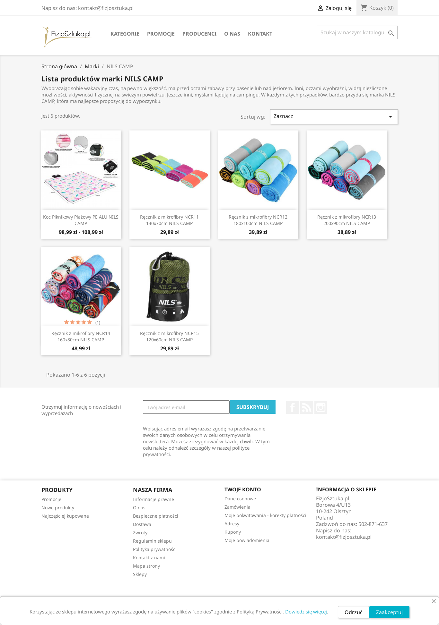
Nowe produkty (57, 507)
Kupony (232, 532)
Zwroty (140, 532)
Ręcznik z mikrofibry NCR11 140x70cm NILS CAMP (169, 220)
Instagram (320, 407)
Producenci (199, 33)
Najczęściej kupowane (65, 516)
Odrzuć (354, 612)
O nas (232, 33)
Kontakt (260, 33)
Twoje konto (242, 489)
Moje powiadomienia (246, 540)
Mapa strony (146, 566)
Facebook (292, 407)
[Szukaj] (357, 32)
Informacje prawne (153, 499)
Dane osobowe (240, 499)
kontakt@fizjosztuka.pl (344, 536)
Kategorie (124, 33)
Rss (306, 407)
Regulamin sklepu (152, 541)
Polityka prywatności (155, 549)
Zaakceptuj (389, 612)
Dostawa (142, 524)
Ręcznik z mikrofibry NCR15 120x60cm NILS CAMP (169, 336)
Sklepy (140, 574)
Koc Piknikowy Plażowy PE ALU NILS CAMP (81, 220)
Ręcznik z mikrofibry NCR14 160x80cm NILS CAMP (80, 336)
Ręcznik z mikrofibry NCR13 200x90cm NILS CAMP (346, 220)
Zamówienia (237, 507)
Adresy (231, 524)
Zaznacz (334, 117)
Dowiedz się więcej (306, 611)
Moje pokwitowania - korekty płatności (265, 515)
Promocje (161, 33)
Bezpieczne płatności (155, 516)
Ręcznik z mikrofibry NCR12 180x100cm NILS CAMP (258, 220)
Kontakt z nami (149, 557)
